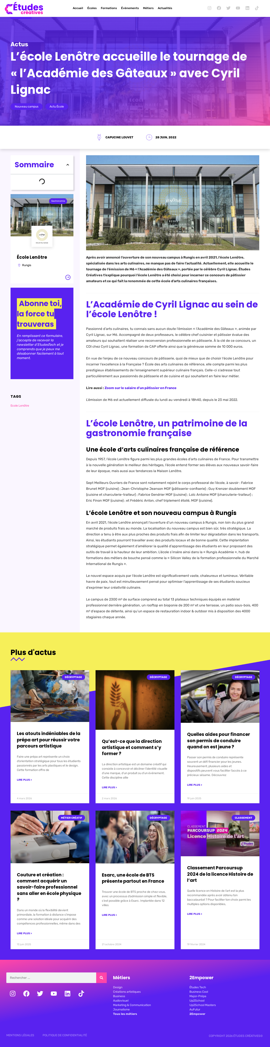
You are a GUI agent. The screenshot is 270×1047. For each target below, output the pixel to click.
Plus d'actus (33, 652)
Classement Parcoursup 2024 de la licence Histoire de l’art (220, 874)
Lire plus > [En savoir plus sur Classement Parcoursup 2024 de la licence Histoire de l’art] (194, 913)
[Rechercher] (101, 978)
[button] (67, 164)
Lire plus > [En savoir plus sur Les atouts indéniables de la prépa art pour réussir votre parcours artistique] (24, 779)
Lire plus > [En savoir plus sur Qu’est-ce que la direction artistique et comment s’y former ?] (109, 787)
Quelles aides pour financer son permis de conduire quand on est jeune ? (218, 740)
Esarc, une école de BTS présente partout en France (133, 878)
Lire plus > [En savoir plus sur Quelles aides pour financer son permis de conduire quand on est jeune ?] (194, 784)
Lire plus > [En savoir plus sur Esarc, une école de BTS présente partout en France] (109, 915)
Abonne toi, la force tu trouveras (39, 313)
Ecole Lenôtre (20, 405)
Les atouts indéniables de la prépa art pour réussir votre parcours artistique (48, 739)
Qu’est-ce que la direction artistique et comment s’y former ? (132, 747)
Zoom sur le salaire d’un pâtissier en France (141, 388)
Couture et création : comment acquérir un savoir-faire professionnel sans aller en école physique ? (49, 887)
